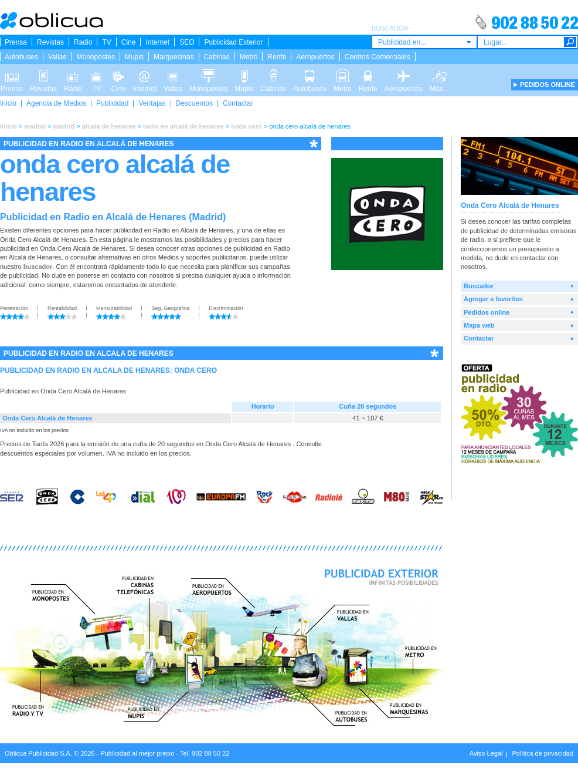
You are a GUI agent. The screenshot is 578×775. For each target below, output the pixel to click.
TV (106, 42)
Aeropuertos (315, 57)
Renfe (276, 57)
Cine (128, 42)
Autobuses (21, 57)
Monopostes (96, 57)
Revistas (50, 42)
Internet (157, 42)
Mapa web (479, 325)
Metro (249, 57)
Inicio (8, 103)
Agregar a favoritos (493, 298)
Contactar (238, 103)
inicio (8, 126)
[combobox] (424, 42)
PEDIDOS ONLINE (547, 84)
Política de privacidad (542, 753)
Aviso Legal (486, 753)
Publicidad (112, 103)
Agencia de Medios (56, 103)
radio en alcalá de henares (183, 126)
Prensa (16, 42)
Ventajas (151, 103)
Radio (83, 42)
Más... (439, 75)
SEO (186, 42)
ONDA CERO (195, 370)
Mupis (134, 57)
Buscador (479, 285)
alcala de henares (109, 126)
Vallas (57, 57)
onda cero (246, 126)
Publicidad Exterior (233, 42)
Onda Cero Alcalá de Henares (47, 418)
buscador (38, 266)
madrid (35, 126)
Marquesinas (174, 57)
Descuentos (194, 103)
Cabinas (217, 57)
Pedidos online (486, 312)
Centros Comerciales (377, 57)
